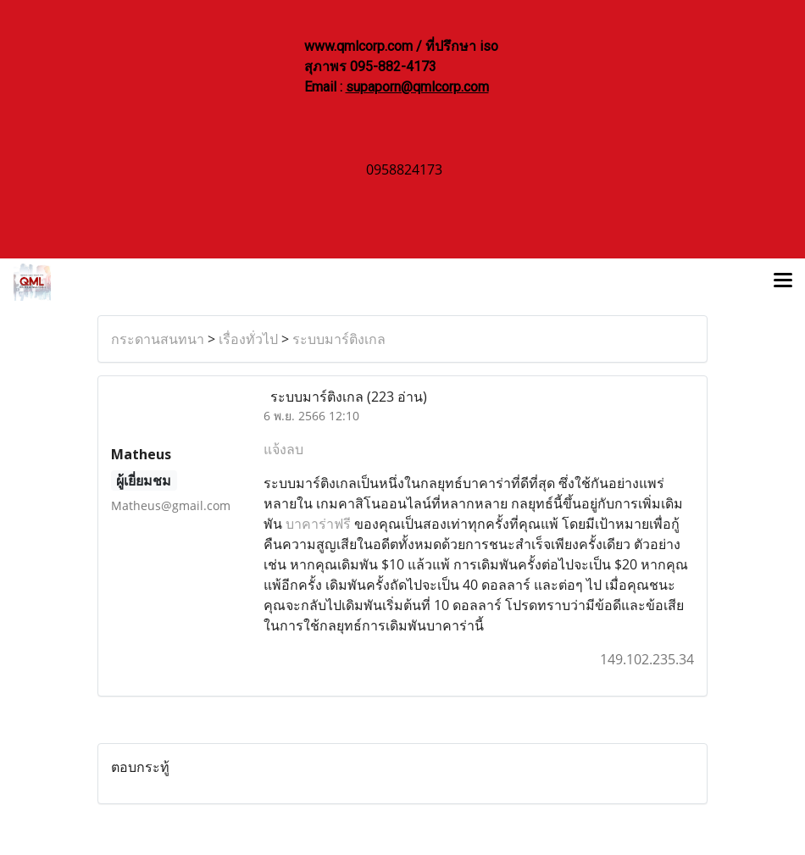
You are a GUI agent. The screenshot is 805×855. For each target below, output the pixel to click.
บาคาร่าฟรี (318, 523)
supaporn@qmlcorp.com (417, 87)
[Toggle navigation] (783, 282)
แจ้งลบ (283, 449)
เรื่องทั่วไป (248, 339)
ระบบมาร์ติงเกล (339, 339)
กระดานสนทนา (157, 339)
